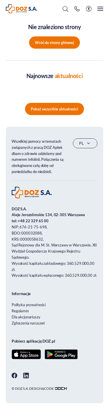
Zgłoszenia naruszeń (28, 323)
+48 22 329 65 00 (33, 220)
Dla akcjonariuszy (26, 317)
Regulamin (20, 310)
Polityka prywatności (29, 304)
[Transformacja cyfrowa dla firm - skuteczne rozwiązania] (61, 388)
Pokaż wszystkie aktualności (54, 109)
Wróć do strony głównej (54, 42)
